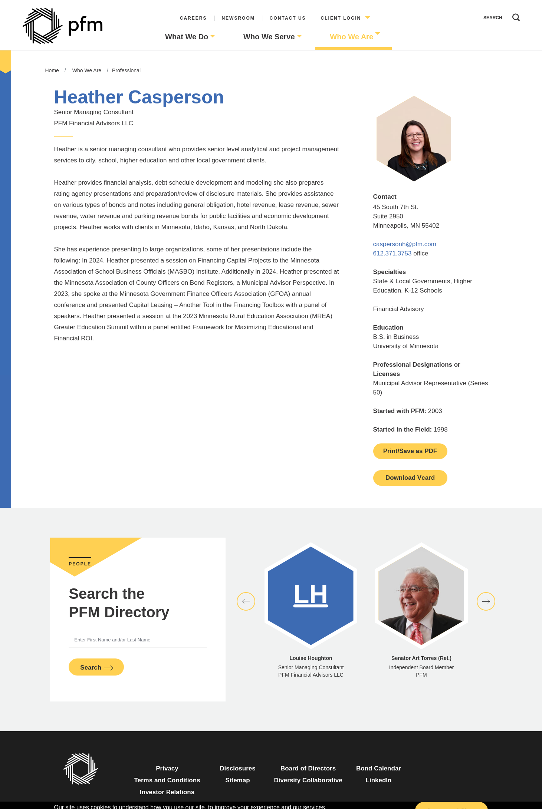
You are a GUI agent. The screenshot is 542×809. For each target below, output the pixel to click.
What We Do (186, 37)
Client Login (341, 18)
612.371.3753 (392, 253)
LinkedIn (379, 780)
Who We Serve (269, 37)
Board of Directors (308, 768)
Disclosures (237, 768)
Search (514, 15)
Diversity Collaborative (308, 780)
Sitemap (237, 780)
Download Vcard (410, 477)
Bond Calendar (378, 768)
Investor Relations (167, 792)
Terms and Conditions (167, 780)
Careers (193, 18)
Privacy (167, 768)
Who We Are (351, 37)
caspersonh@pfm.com (404, 244)
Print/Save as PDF (410, 451)
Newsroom (237, 18)
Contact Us (288, 18)
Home (52, 70)
